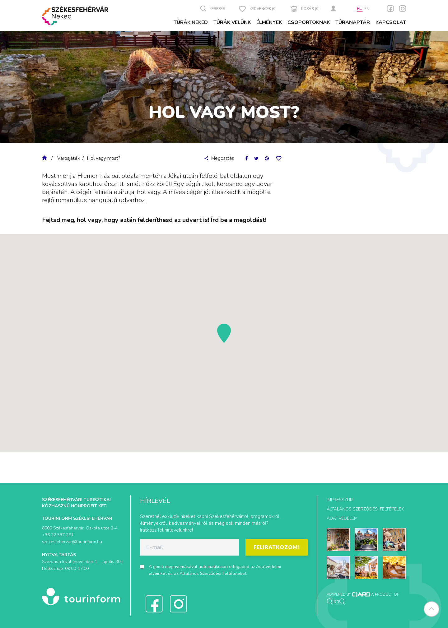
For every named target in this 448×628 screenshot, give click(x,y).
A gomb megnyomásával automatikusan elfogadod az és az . (215, 570)
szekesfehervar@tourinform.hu (72, 542)
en (366, 8)
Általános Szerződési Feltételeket (213, 573)
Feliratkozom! (277, 547)
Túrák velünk (232, 22)
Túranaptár (352, 22)
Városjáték (68, 158)
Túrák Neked (191, 22)
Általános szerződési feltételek (365, 509)
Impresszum (340, 500)
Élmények (269, 22)
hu (359, 8)
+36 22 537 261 (57, 535)
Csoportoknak (308, 22)
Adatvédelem (342, 518)
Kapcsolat (391, 22)
